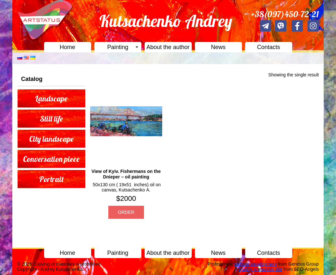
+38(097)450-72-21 (285, 14)
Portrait (51, 179)
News (218, 47)
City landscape (51, 139)
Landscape (51, 98)
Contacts (268, 47)
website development (255, 264)
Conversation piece (51, 159)
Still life (51, 119)
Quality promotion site (260, 269)
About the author (167, 47)
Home (67, 47)
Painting (117, 47)
